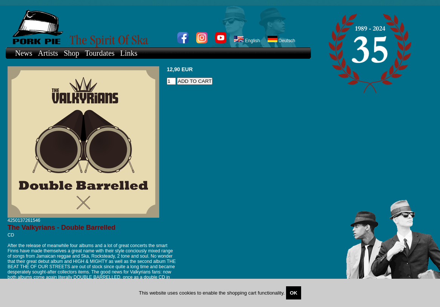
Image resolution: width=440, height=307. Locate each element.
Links (129, 53)
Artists (48, 53)
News (23, 53)
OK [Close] (293, 293)
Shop (71, 53)
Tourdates (100, 53)
